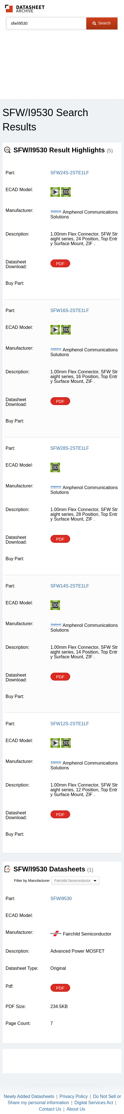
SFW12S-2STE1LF (69, 723)
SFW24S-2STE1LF (69, 172)
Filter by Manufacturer (32, 880)
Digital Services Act (93, 1102)
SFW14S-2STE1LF (69, 586)
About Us (76, 1109)
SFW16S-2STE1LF (69, 310)
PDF (60, 263)
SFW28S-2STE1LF (69, 448)
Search (101, 23)
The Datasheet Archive (25, 8)
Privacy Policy (73, 1096)
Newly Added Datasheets (29, 1096)
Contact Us (50, 1109)
